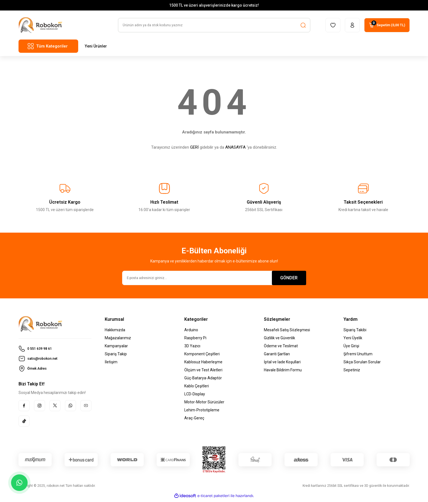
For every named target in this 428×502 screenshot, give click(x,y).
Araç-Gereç (194, 420)
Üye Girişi (351, 348)
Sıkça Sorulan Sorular (362, 364)
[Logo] (40, 27)
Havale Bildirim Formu (283, 372)
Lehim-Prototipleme (201, 412)
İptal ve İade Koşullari (282, 364)
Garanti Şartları (277, 356)
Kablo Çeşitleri (196, 388)
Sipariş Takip (116, 356)
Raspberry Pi (195, 340)
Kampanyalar (116, 348)
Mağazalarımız (118, 340)
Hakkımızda (115, 332)
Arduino (191, 332)
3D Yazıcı (192, 348)
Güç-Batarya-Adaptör (203, 380)
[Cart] (387, 27)
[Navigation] (48, 48)
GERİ (194, 149)
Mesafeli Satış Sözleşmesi (287, 332)
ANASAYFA (235, 149)
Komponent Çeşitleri (202, 356)
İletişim (111, 364)
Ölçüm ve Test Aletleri (203, 372)
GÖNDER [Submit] (289, 280)
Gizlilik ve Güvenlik (279, 340)
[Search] (214, 27)
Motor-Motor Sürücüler (204, 404)
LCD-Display (194, 396)
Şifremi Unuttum (357, 356)
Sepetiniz (351, 372)
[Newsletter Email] (214, 280)
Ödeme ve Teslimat (281, 348)
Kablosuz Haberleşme (203, 364)
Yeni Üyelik (352, 340)
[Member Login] (352, 27)
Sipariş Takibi (354, 332)
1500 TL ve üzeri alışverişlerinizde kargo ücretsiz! (214, 6)
